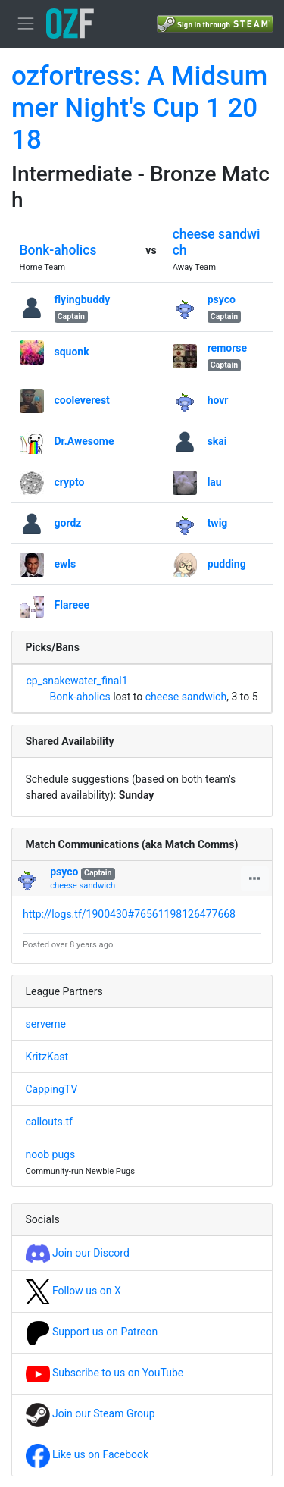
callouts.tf (49, 1122)
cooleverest (82, 400)
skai (217, 441)
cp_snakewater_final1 (77, 681)
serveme (46, 1024)
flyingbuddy (83, 299)
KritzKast (47, 1056)
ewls (65, 564)
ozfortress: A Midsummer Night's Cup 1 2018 (139, 108)
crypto (70, 482)
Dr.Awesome (84, 441)
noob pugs (51, 1154)
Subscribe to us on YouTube (105, 1372)
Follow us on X (73, 1291)
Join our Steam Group (90, 1413)
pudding (227, 564)
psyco (222, 299)
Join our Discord (78, 1253)
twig (218, 523)
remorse (227, 348)
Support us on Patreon (92, 1332)
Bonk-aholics (58, 250)
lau (215, 482)
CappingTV (52, 1089)
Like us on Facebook (87, 1454)
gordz (68, 523)
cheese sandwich (185, 696)
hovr (218, 400)
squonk (72, 352)
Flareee (72, 605)
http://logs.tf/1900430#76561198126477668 (129, 914)
